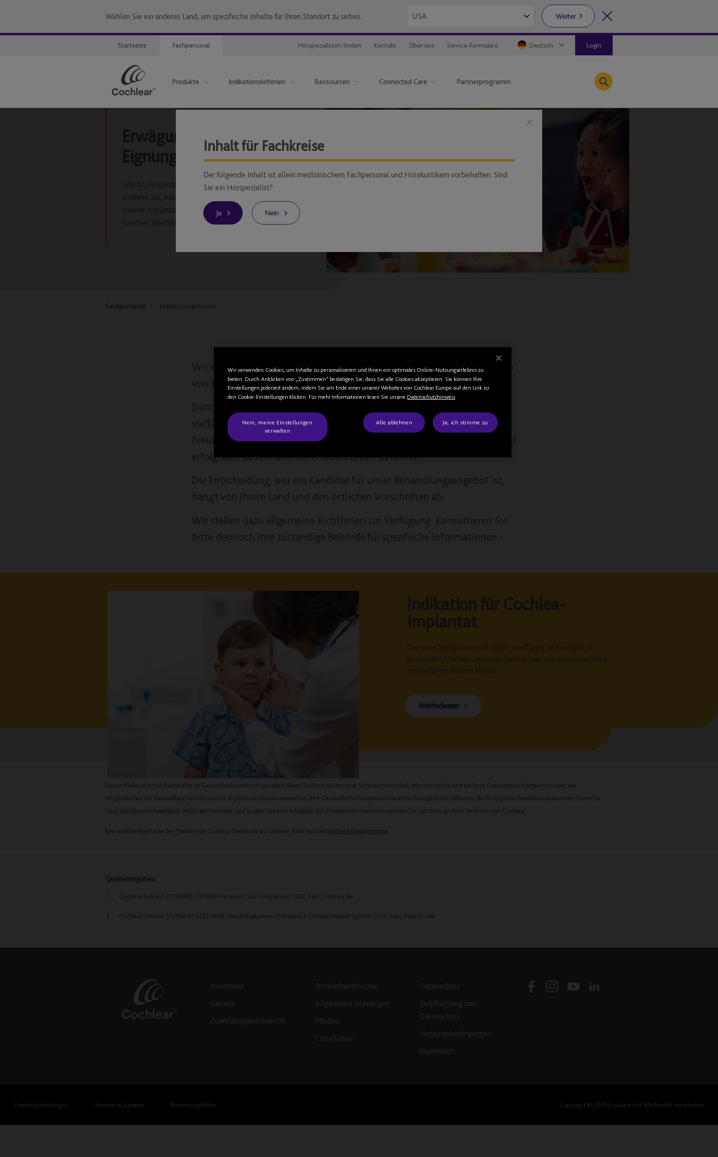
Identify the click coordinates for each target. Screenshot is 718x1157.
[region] (362, 402)
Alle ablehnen (394, 422)
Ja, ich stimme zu (465, 422)
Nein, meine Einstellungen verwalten (277, 426)
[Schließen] (499, 358)
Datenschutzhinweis (431, 396)
